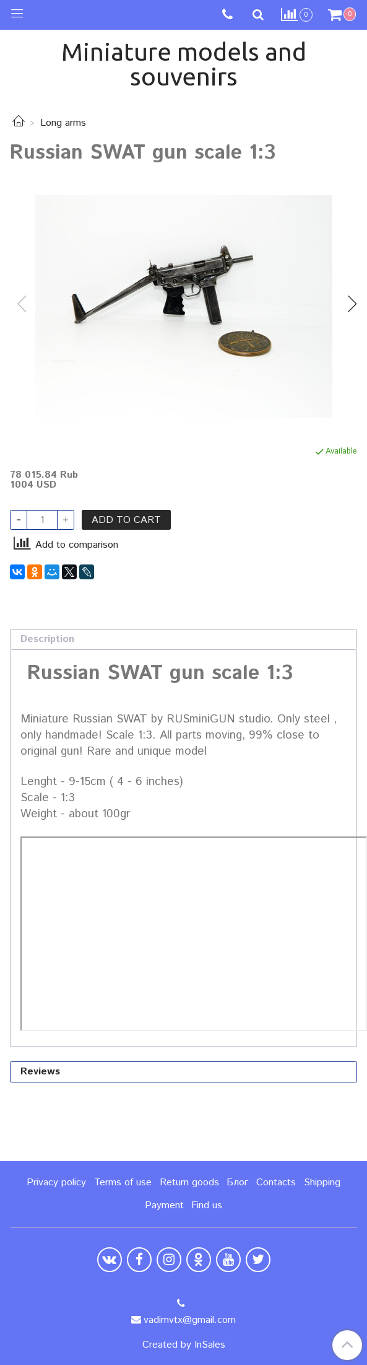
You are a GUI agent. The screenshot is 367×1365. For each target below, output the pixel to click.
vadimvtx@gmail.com (190, 1320)
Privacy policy (56, 1182)
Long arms (63, 123)
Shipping (322, 1182)
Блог (237, 1182)
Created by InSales (183, 1345)
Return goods (189, 1182)
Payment (164, 1205)
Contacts (276, 1182)
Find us (206, 1205)
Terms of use (123, 1182)
